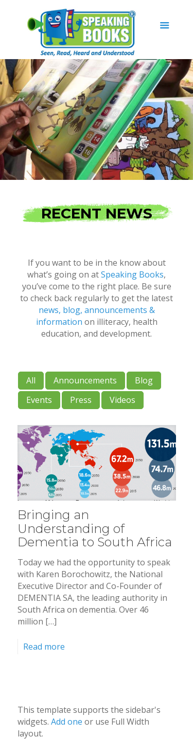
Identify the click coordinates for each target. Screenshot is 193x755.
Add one (66, 721)
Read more (44, 646)
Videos (122, 400)
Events (39, 400)
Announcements (85, 380)
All (31, 380)
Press (81, 400)
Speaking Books (132, 274)
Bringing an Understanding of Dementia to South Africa (94, 528)
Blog (144, 380)
